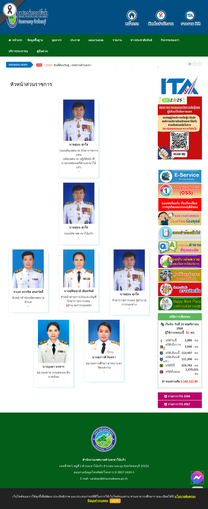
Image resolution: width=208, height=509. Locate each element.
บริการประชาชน (18, 51)
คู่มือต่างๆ (42, 51)
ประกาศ (75, 40)
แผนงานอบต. (96, 40)
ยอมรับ (115, 501)
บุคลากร (56, 40)
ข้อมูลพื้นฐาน (35, 40)
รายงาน (117, 40)
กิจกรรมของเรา (170, 40)
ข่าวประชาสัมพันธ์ (141, 40)
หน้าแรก (15, 40)
